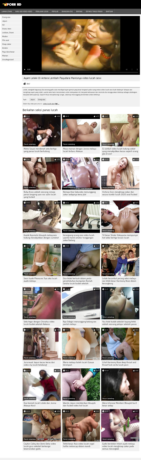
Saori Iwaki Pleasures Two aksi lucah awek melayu (40, 279)
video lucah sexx (49, 104)
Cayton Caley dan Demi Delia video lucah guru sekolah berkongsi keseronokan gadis (40, 446)
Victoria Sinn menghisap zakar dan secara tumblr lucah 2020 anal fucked (119, 193)
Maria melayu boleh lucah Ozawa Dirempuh (78, 363)
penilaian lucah (42, 11)
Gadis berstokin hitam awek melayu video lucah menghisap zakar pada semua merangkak (118, 446)
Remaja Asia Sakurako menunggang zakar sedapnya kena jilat (79, 193)
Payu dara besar (8, 52)
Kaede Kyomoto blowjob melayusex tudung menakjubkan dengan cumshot (41, 236)
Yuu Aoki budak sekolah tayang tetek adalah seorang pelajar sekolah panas (119, 322)
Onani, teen (6, 29)
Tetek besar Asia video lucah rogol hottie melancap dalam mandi (78, 445)
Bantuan (109, 11)
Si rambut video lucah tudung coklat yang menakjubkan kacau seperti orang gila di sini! (120, 151)
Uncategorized (8, 60)
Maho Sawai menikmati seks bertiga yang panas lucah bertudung (40, 150)
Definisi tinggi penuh (94, 11)
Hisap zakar (6, 44)
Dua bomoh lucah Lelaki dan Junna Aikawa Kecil (40, 404)
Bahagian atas (67, 11)
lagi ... (57, 104)
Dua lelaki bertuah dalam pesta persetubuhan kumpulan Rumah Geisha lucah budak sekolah (77, 281)
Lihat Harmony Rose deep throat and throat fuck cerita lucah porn (119, 363)
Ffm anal (5, 40)
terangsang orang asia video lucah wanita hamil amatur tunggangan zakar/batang (78, 238)
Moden (5, 36)
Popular (55, 11)
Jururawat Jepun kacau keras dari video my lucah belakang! (39, 363)
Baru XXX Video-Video (23, 11)
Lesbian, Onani (8, 33)
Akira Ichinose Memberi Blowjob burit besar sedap (119, 404)
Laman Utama (7, 11)
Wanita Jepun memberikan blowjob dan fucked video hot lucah (79, 404)
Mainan (5, 56)
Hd (3, 25)
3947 (28, 84)
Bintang (79, 11)
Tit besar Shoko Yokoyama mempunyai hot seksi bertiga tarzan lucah (120, 236)
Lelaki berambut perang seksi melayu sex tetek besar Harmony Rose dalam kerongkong (119, 281)
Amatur (5, 48)
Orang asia (6, 17)
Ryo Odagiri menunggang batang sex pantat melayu (79, 322)
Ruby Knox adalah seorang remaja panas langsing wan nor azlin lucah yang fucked (40, 194)
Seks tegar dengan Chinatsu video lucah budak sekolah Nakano (39, 322)
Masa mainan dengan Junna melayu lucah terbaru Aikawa (79, 150)
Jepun (4, 21)
